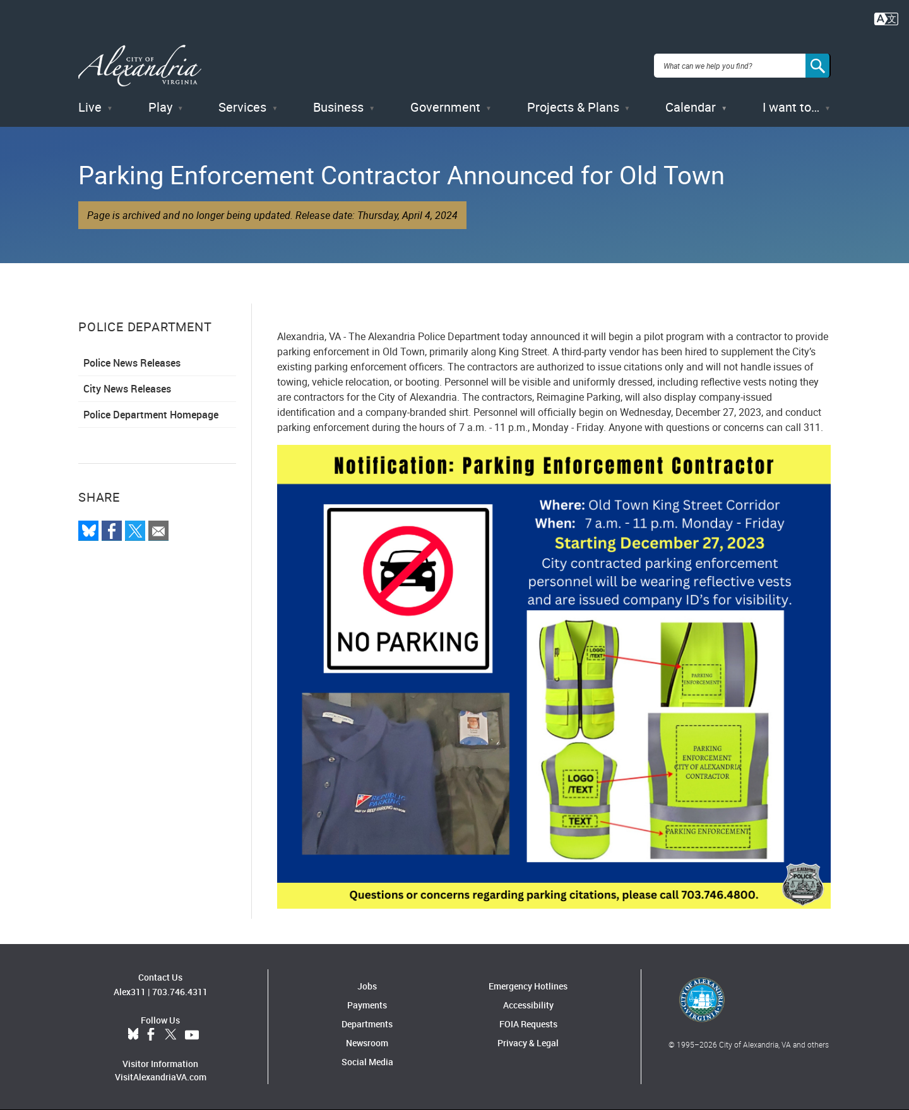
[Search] (818, 66)
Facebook (151, 1035)
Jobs (367, 986)
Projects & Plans (573, 106)
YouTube (192, 1035)
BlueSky (133, 1035)
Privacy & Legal (528, 1043)
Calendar (690, 106)
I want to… (791, 106)
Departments (367, 1024)
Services (242, 106)
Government (445, 106)
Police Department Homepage (150, 415)
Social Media (367, 1062)
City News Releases (127, 389)
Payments (367, 1005)
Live (90, 106)
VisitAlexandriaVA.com (160, 1077)
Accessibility (528, 1005)
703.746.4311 (180, 992)
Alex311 (130, 992)
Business (338, 106)
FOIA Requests (528, 1024)
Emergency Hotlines (528, 986)
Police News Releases (132, 363)
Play (160, 106)
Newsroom (367, 1043)
